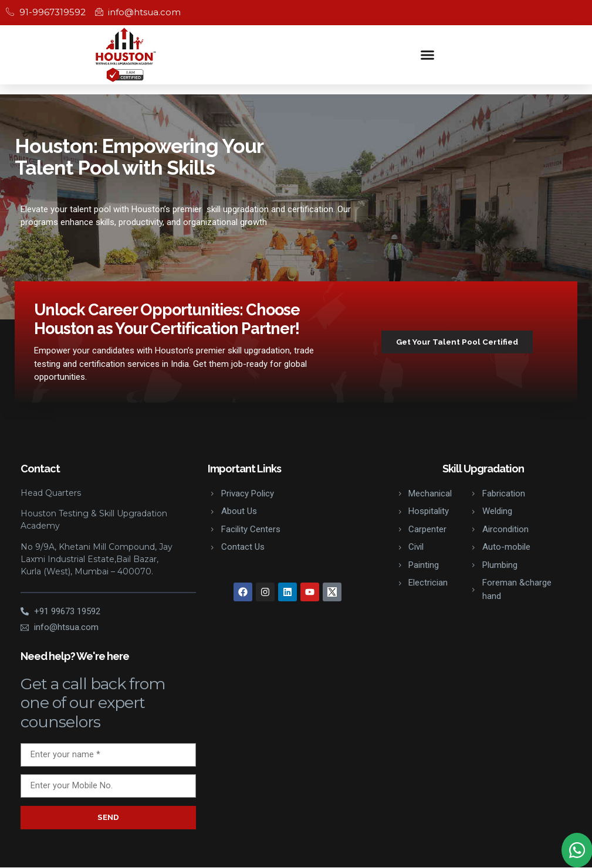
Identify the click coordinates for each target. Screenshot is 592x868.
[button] (427, 54)
